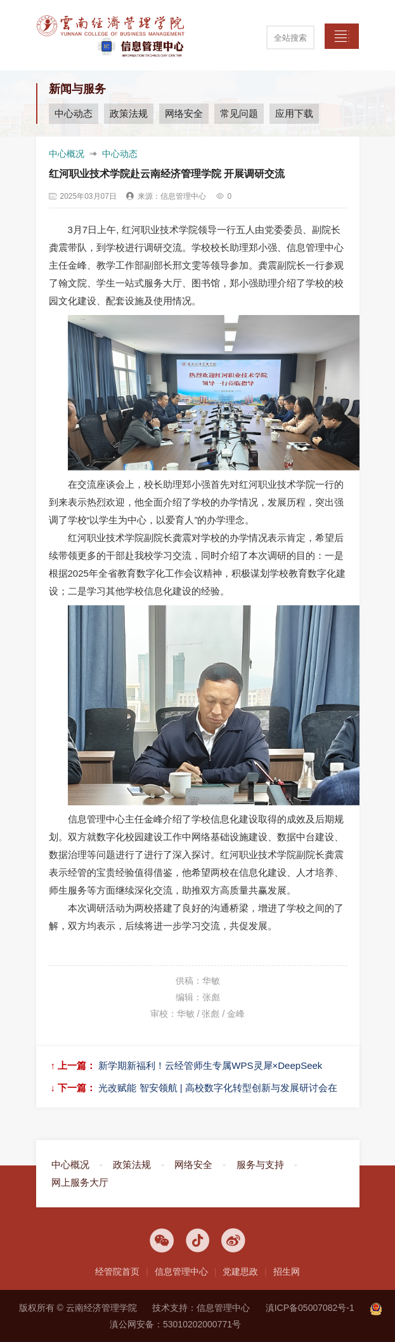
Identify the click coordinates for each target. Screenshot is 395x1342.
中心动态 (74, 113)
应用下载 (294, 113)
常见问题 (239, 113)
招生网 (286, 1271)
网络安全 (184, 113)
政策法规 (129, 113)
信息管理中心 (181, 1271)
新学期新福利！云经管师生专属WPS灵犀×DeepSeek (210, 1065)
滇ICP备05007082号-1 (310, 1308)
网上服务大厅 (79, 1182)
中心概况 (66, 154)
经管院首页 (117, 1271)
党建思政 (240, 1271)
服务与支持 (260, 1164)
